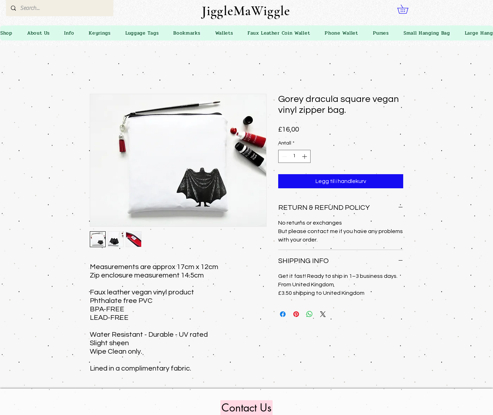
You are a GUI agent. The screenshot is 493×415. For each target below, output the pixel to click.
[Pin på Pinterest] (296, 314)
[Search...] (59, 8)
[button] (69, 33)
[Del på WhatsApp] (309, 314)
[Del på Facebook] (283, 314)
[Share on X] (323, 314)
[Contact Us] (246, 407)
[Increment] (305, 156)
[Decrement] (283, 156)
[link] (407, 9)
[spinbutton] (294, 156)
